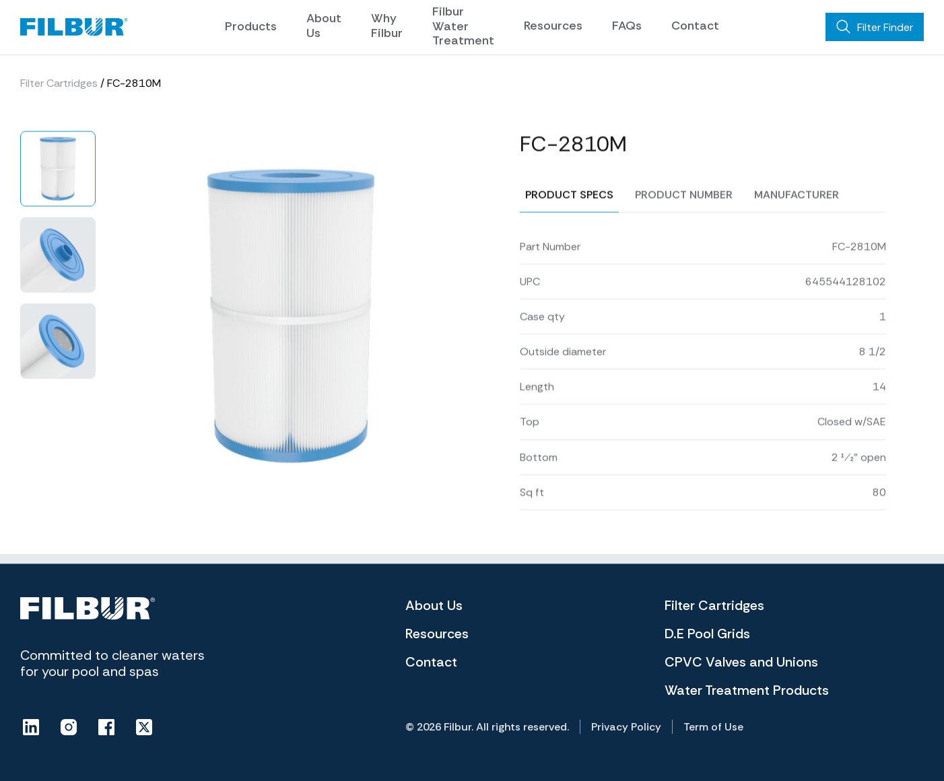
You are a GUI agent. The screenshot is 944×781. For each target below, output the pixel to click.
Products (251, 26)
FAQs (627, 26)
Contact (695, 26)
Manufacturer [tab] (796, 258)
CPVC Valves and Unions (741, 662)
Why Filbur (387, 25)
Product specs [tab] (569, 258)
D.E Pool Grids (707, 633)
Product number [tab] (684, 258)
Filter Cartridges (59, 85)
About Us (323, 25)
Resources (553, 26)
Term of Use (713, 727)
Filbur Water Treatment (463, 25)
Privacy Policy (626, 727)
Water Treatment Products (747, 690)
